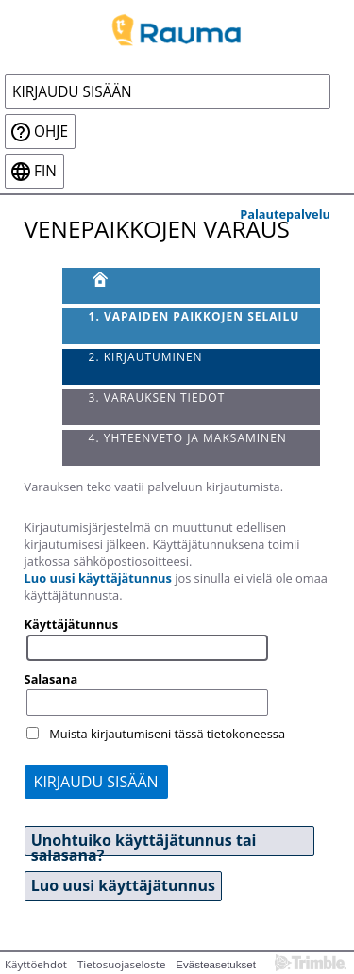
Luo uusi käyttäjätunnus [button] (123, 885)
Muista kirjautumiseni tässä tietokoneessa (167, 733)
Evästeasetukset (216, 964)
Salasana (51, 678)
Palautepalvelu (285, 214)
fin (45, 171)
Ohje (51, 131)
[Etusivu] (191, 286)
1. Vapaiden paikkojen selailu (194, 316)
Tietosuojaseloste (121, 964)
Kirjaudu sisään (72, 92)
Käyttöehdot (36, 964)
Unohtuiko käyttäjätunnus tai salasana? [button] (144, 843)
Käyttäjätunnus (72, 624)
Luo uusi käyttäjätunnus (98, 578)
